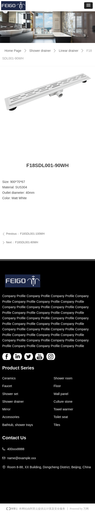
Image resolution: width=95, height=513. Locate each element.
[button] (88, 5)
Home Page (13, 50)
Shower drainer (40, 50)
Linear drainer (68, 50)
